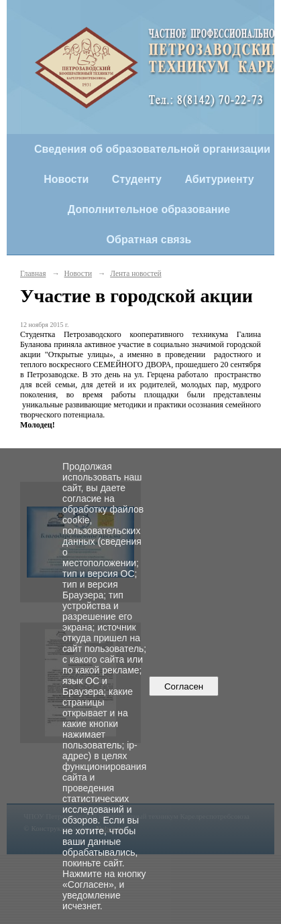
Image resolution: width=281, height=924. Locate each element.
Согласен (184, 686)
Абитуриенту (219, 179)
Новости (66, 179)
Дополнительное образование (149, 209)
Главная (33, 273)
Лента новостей (135, 273)
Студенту (137, 179)
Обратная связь (149, 239)
